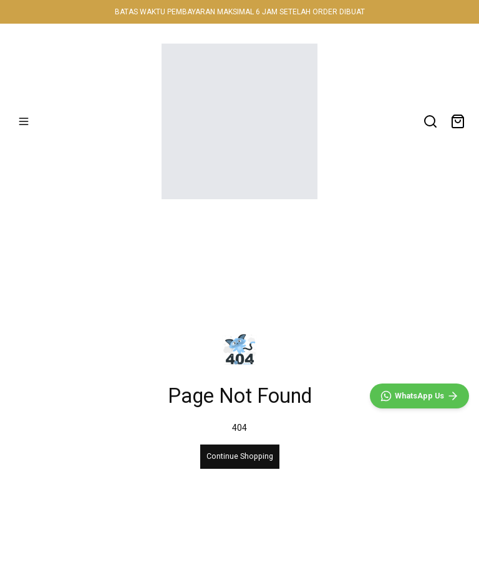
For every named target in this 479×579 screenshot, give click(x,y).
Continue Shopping (239, 456)
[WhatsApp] (419, 396)
